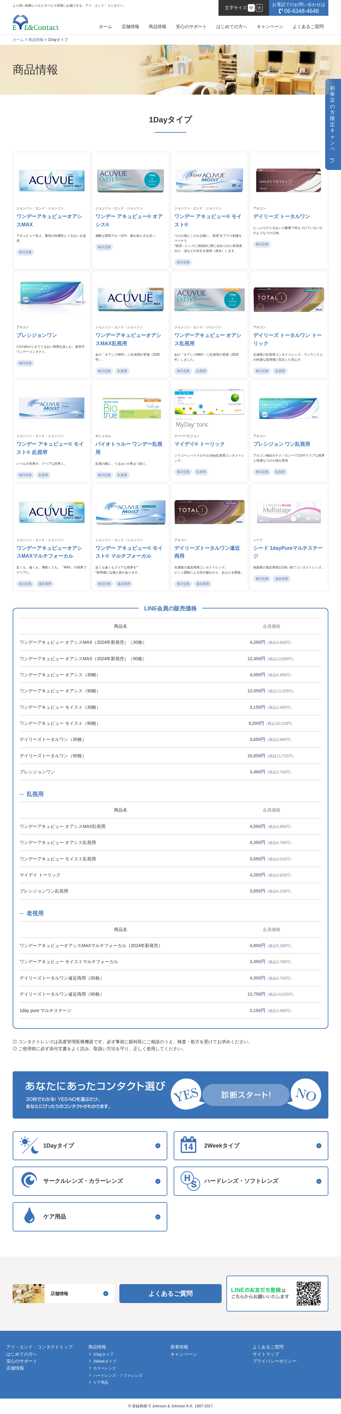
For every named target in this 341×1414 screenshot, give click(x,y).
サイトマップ (266, 1354)
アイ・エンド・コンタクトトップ (39, 1346)
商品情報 (157, 26)
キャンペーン (270, 26)
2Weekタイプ (104, 1361)
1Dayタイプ (103, 1354)
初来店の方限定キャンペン (332, 124)
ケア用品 (100, 1382)
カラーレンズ (104, 1368)
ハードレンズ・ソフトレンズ (117, 1375)
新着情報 (179, 1346)
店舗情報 (130, 26)
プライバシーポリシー (275, 1361)
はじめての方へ (231, 26)
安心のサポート (191, 26)
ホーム (105, 26)
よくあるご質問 (308, 26)
